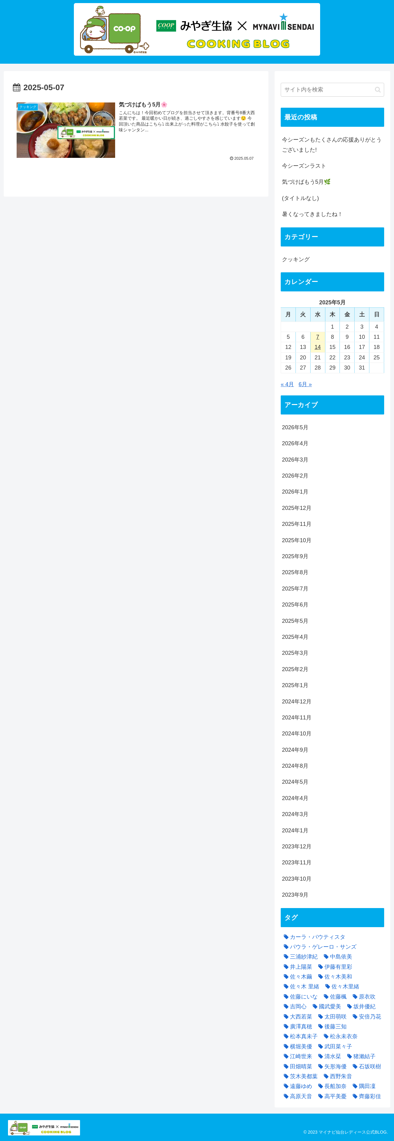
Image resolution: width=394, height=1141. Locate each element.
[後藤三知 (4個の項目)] (331, 1026)
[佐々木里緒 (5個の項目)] (340, 986)
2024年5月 (295, 782)
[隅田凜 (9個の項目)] (363, 1086)
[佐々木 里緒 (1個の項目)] (300, 986)
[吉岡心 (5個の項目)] (294, 1006)
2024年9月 (295, 750)
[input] (332, 90)
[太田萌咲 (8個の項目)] (331, 1017)
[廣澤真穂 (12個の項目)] (296, 1026)
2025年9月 (295, 556)
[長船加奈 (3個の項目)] (331, 1086)
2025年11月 (297, 524)
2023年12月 (297, 846)
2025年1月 (295, 685)
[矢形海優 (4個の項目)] (331, 1066)
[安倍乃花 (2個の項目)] (365, 1017)
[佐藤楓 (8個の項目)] (334, 997)
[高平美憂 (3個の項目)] (331, 1096)
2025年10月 (297, 540)
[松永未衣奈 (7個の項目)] (339, 1036)
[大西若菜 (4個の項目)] (296, 1017)
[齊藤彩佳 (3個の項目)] (365, 1096)
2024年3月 (295, 814)
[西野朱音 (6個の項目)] (336, 1076)
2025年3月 (295, 653)
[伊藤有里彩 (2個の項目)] (333, 967)
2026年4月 (295, 443)
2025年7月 (295, 589)
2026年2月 (295, 476)
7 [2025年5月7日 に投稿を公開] (317, 337)
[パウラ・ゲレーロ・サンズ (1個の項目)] (318, 947)
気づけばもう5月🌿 (306, 182)
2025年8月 (295, 572)
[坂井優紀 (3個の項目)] (360, 1006)
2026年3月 (295, 460)
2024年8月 (295, 766)
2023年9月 (295, 895)
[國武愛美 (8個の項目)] (325, 1006)
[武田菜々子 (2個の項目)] (333, 1046)
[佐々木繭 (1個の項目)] (296, 977)
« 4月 (287, 384)
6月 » (305, 384)
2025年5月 (295, 621)
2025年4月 (295, 637)
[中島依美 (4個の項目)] (336, 957)
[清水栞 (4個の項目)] (328, 1056)
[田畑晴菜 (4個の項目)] (296, 1066)
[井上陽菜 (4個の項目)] (296, 967)
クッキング (296, 259)
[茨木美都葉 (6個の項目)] (299, 1076)
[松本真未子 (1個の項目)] (299, 1036)
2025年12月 (297, 508)
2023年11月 (297, 862)
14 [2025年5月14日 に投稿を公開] (318, 347)
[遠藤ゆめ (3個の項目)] (296, 1086)
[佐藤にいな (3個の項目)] (299, 997)
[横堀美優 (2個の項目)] (296, 1046)
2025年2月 (295, 669)
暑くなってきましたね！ (312, 214)
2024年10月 (297, 734)
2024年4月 (295, 798)
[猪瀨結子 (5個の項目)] (360, 1056)
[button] (377, 89)
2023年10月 (297, 879)
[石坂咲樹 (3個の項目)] (365, 1066)
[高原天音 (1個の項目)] (296, 1096)
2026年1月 (295, 492)
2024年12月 (297, 702)
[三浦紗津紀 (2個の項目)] (299, 957)
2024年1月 (295, 830)
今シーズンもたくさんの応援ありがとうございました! (332, 145)
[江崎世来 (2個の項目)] (296, 1056)
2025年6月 (295, 605)
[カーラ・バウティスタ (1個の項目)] (313, 937)
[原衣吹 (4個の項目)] (363, 997)
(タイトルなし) (300, 198)
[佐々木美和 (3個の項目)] (333, 977)
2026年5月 (295, 427)
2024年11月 (297, 718)
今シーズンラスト (304, 166)
